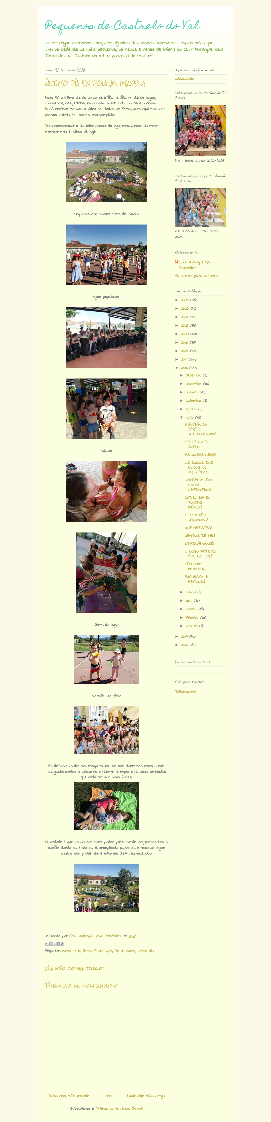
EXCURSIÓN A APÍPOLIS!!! (196, 579)
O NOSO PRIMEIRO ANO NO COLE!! (200, 554)
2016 (185, 645)
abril (190, 601)
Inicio (108, 1096)
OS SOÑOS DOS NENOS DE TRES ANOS (199, 467)
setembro (194, 401)
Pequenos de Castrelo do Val (122, 26)
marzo (192, 609)
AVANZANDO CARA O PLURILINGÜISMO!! (200, 429)
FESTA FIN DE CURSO (197, 444)
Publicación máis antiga (145, 1096)
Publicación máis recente (68, 1096)
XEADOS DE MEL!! (200, 536)
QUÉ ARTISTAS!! (198, 528)
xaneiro (192, 626)
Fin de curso (124, 951)
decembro (194, 376)
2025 (186, 309)
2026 (185, 300)
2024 (185, 317)
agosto (192, 409)
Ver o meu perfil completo (196, 276)
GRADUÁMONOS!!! (199, 544)
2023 (185, 326)
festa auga (103, 951)
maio (190, 592)
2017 (185, 637)
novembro (194, 384)
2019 (185, 360)
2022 (185, 334)
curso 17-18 (71, 951)
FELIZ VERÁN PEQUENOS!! (196, 518)
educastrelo (184, 79)
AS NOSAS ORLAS (200, 455)
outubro (193, 392)
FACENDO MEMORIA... (195, 567)
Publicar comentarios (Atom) (119, 1109)
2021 (185, 343)
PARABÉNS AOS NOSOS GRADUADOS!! (199, 485)
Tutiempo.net (185, 692)
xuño (190, 418)
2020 (185, 351)
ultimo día (146, 951)
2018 (185, 368)
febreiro (193, 618)
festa (87, 951)
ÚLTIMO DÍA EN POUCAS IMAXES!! (197, 503)
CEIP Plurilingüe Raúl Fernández (195, 265)
